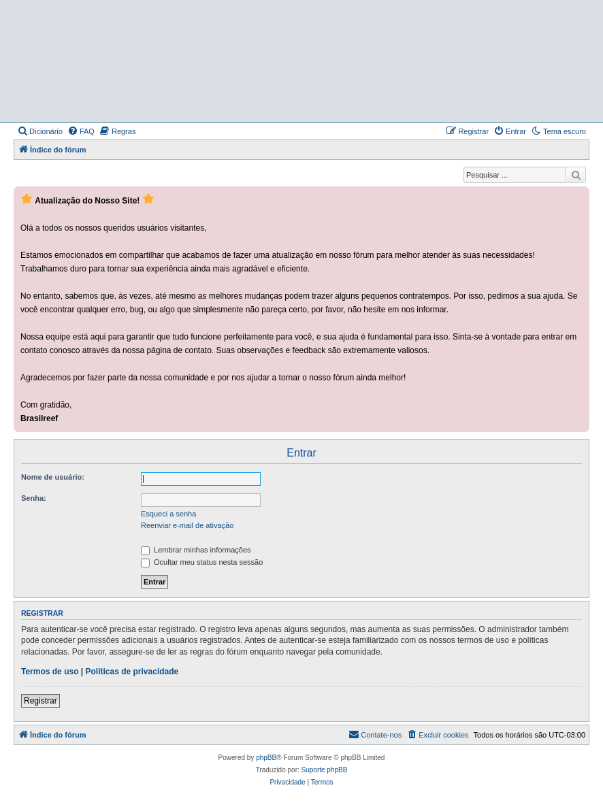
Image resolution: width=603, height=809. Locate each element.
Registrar (40, 701)
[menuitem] (40, 131)
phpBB (266, 757)
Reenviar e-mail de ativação (187, 525)
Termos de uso (49, 671)
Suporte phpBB (325, 770)
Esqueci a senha (168, 514)
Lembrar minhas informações (196, 550)
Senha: (33, 498)
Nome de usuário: (52, 477)
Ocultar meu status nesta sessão (202, 562)
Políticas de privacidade (132, 671)
